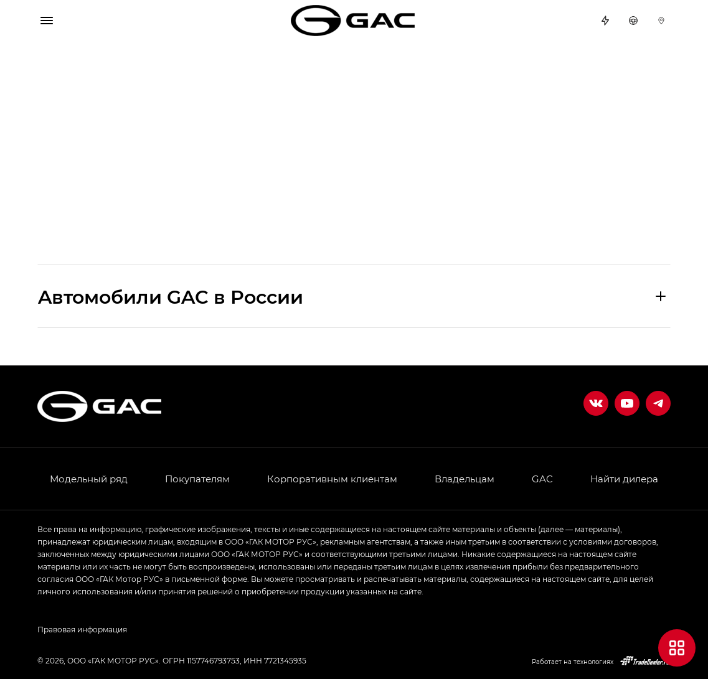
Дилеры (661, 20)
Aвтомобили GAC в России (170, 296)
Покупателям (197, 478)
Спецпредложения (605, 20)
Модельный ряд (89, 478)
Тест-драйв (633, 20)
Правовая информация (82, 629)
